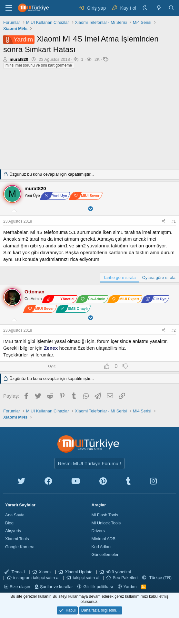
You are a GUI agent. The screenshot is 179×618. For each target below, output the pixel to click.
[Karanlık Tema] (145, 8)
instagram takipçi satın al (36, 577)
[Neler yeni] (158, 8)
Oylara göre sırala (158, 277)
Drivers (98, 530)
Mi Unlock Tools (106, 523)
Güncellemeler (105, 554)
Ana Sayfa (15, 514)
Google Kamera (20, 546)
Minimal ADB (103, 538)
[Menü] (8, 8)
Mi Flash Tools (105, 514)
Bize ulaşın (20, 586)
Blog (9, 523)
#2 (174, 330)
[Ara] (171, 8)
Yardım (130, 586)
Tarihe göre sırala (119, 277)
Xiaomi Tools (17, 538)
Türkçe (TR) (157, 577)
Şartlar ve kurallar (56, 586)
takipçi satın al (86, 577)
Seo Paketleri (125, 577)
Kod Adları (101, 546)
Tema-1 (15, 571)
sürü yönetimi (118, 571)
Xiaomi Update (78, 571)
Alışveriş (13, 530)
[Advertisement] (89, 121)
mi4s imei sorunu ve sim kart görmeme (38, 65)
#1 (174, 221)
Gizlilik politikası (98, 586)
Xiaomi (45, 571)
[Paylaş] (164, 221)
